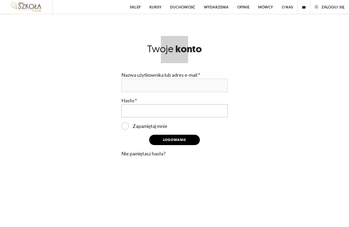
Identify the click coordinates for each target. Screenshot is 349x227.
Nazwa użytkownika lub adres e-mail (160, 75)
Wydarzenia (216, 7)
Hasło (129, 100)
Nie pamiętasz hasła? (143, 154)
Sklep (135, 7)
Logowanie (174, 139)
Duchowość (182, 7)
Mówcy (265, 7)
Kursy (155, 7)
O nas (287, 7)
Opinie (243, 7)
